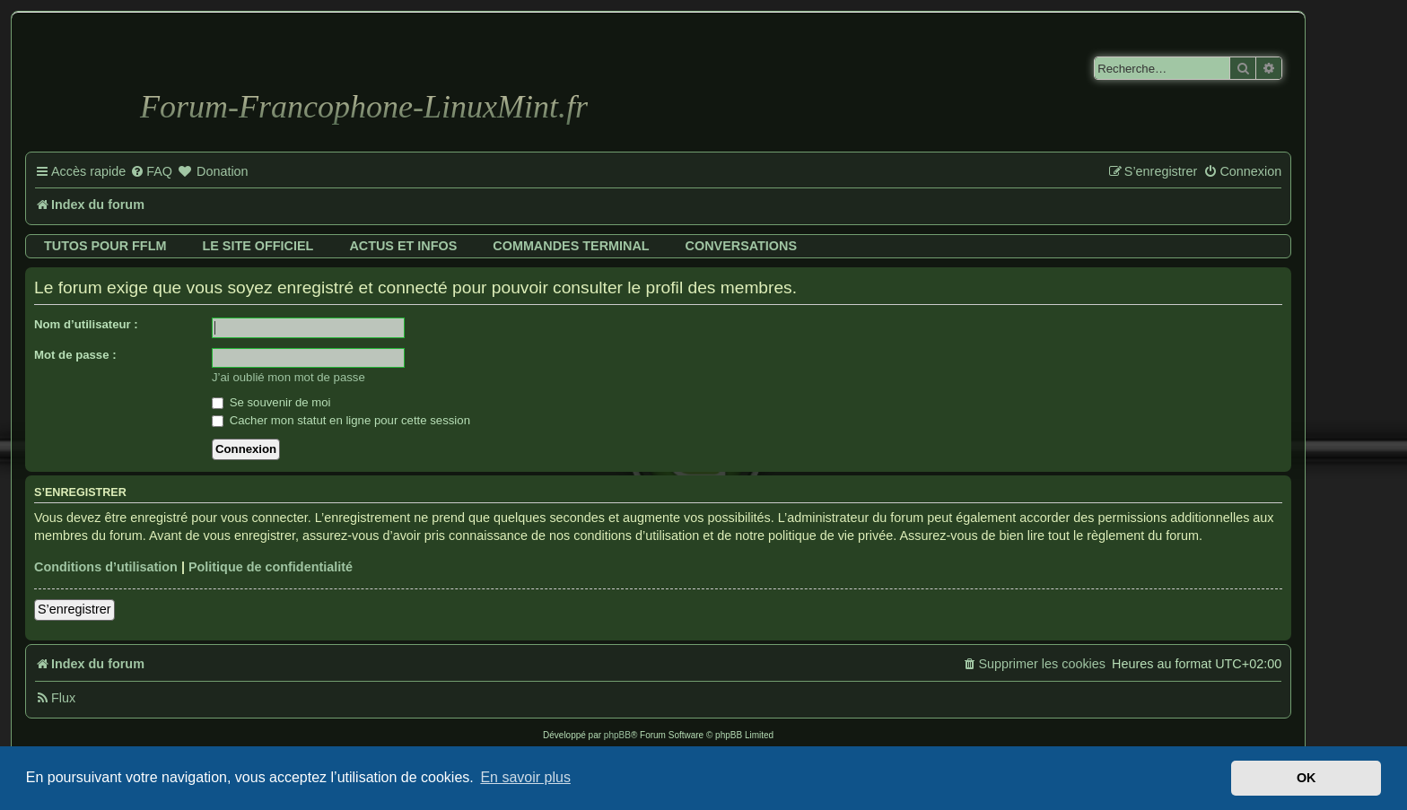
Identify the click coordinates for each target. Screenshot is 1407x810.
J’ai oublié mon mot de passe (288, 377)
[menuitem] (151, 172)
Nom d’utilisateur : (86, 324)
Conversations (741, 246)
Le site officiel (257, 246)
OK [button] (1306, 778)
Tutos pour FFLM (105, 246)
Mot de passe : (75, 354)
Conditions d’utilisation (106, 567)
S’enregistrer (74, 609)
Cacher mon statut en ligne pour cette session (341, 420)
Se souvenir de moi (271, 402)
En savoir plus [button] (525, 777)
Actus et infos (403, 246)
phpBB (617, 735)
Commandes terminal (571, 246)
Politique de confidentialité (270, 567)
